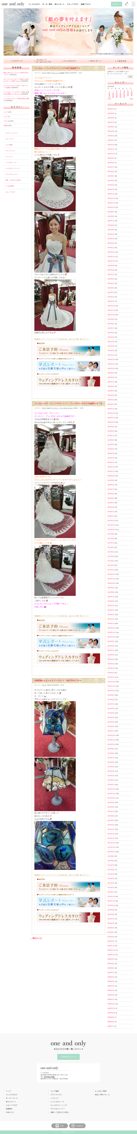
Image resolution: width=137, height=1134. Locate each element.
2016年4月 (110, 610)
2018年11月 (111, 471)
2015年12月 (111, 628)
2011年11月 (111, 847)
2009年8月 (110, 968)
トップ (8, 1091)
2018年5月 (110, 498)
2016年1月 (110, 623)
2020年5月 (110, 391)
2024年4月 (110, 180)
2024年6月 (110, 171)
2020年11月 (111, 364)
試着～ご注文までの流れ (13, 180)
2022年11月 (111, 256)
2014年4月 (110, 717)
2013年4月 (110, 771)
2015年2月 (110, 673)
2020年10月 (111, 368)
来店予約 (115, 4)
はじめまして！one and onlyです (43, 60)
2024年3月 (110, 185)
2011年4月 (110, 878)
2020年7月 (110, 382)
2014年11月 (111, 686)
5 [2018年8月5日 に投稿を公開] (131, 90)
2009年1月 (110, 999)
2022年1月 (110, 301)
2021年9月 (110, 319)
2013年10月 (111, 744)
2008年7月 (110, 1026)
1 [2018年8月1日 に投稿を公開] (116, 90)
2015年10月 (111, 637)
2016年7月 (110, 596)
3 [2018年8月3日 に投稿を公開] (124, 90)
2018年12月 (111, 467)
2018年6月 (110, 494)
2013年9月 (110, 749)
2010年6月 (110, 923)
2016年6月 (110, 601)
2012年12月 (111, 789)
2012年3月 (110, 829)
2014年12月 (111, 682)
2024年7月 (110, 167)
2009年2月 (110, 995)
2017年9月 (110, 534)
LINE (60, 1126)
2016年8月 (110, 592)
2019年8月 (110, 431)
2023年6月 (110, 225)
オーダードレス (11, 1098)
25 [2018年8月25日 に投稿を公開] (128, 95)
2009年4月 (110, 986)
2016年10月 (111, 583)
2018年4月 (110, 503)
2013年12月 (111, 735)
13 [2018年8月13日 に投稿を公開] (109, 93)
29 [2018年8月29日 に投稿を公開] (117, 97)
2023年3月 (110, 239)
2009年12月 (111, 950)
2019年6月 (110, 440)
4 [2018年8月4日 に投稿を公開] (127, 90)
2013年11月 (111, 740)
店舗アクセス (86, 4)
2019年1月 (110, 462)
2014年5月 (110, 713)
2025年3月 (110, 140)
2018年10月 (111, 476)
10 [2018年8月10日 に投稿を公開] (124, 92)
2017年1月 (110, 570)
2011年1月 (110, 892)
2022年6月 (110, 279)
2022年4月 (110, 288)
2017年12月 (111, 520)
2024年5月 (110, 176)
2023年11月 (111, 203)
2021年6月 (110, 332)
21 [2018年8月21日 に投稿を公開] (113, 95)
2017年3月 (110, 561)
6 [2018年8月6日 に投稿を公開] (109, 92)
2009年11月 (111, 954)
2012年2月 (110, 834)
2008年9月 (110, 1017)
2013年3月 (110, 775)
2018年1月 (110, 516)
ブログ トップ (17, 60)
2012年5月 (110, 820)
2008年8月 (110, 1022)
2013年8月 (110, 753)
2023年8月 (110, 216)
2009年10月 (111, 959)
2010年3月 (110, 937)
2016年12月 (111, 574)
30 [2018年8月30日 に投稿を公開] (120, 97)
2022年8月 (110, 270)
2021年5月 (110, 337)
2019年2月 (110, 458)
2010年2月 (110, 941)
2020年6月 (110, 386)
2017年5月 (110, 552)
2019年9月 (110, 426)
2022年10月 (111, 261)
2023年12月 (111, 198)
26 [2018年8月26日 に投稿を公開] (131, 95)
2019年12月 (111, 413)
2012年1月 (110, 838)
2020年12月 (111, 359)
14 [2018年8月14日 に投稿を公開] (113, 93)
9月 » (131, 99)
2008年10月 (111, 1013)
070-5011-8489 (49, 1077)
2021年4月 (110, 341)
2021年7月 (110, 328)
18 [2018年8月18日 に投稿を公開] (128, 93)
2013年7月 (110, 758)
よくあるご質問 (100, 1091)
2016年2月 (110, 619)
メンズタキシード (11, 162)
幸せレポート (59, 4)
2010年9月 (110, 910)
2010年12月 (111, 896)
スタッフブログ (72, 4)
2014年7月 (110, 704)
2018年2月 (110, 511)
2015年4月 (110, 664)
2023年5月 (110, 230)
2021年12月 (111, 306)
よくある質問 (9, 186)
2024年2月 (110, 189)
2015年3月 (110, 668)
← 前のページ (36, 938)
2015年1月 (110, 677)
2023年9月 (110, 212)
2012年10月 (111, 798)
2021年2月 (110, 350)
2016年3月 (110, 614)
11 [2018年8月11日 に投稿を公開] (128, 92)
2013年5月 (110, 767)
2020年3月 (110, 400)
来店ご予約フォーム (102, 1094)
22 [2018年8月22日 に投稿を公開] (117, 95)
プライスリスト (10, 151)
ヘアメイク (8, 156)
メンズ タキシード (57, 1101)
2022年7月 (110, 274)
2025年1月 (110, 149)
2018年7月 (110, 489)
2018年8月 (110, 485)
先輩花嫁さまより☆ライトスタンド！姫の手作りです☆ (58, 680)
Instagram (77, 1126)
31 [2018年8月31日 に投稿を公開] (124, 97)
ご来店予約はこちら (68, 1056)
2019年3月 (110, 453)
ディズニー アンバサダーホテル (62, 408)
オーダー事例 (47, 4)
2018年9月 (110, 480)
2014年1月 (110, 731)
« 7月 (109, 99)
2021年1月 (110, 355)
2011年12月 (111, 843)
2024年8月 (110, 162)
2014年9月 (110, 695)
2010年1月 (110, 946)
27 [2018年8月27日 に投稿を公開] (109, 97)
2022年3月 (110, 292)
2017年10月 (111, 529)
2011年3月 (110, 883)
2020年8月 (110, 377)
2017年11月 (111, 525)
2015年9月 (110, 641)
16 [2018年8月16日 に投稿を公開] (120, 93)
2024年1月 (110, 194)
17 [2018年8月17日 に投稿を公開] (124, 93)
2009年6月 (110, 977)
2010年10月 (111, 905)
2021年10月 (111, 315)
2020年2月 (110, 404)
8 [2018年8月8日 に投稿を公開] (116, 92)
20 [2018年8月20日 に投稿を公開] (109, 95)
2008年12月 (111, 1004)
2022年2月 (110, 297)
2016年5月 (110, 605)
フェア (6, 116)
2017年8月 (110, 538)
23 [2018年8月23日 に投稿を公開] (120, 95)
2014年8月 (110, 699)
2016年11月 (111, 579)
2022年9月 (110, 265)
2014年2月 (110, 726)
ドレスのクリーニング (12, 168)
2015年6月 (110, 655)
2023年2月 (110, 243)
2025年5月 (110, 131)
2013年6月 (110, 762)
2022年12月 (111, 252)
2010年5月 (110, 928)
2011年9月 (110, 856)
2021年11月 (111, 310)
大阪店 (6, 125)
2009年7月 (110, 972)
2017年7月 (110, 543)
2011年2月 (110, 887)
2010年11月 (111, 901)
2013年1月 (110, 784)
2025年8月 (110, 118)
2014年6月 (110, 708)
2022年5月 (110, 283)
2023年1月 (110, 247)
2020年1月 (110, 409)
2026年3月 (110, 109)
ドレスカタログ (34, 4)
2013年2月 (110, 780)
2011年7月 (110, 865)
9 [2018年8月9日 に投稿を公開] (120, 92)
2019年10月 (111, 422)
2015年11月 (111, 632)
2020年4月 (110, 395)
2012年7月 (110, 811)
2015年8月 (110, 646)
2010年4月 (110, 932)
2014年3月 (110, 722)
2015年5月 (110, 659)
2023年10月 (111, 207)
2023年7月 (110, 221)
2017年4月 (110, 556)
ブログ (6, 121)
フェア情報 (8, 145)
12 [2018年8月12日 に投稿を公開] (131, 92)
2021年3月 (110, 346)
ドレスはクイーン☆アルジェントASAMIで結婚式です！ (58, 68)
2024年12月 (111, 153)
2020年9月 (110, 373)
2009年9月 (110, 963)
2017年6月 (110, 547)
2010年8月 (110, 914)
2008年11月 (111, 1008)
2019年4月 (110, 449)
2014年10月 (111, 690)
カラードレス (9, 139)
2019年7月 (110, 435)
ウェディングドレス (11, 133)
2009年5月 (110, 981)
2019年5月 (110, 444)
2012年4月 (110, 825)
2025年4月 (110, 136)
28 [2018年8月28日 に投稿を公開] (113, 97)
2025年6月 (110, 127)
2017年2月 (110, 565)
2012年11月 (111, 793)
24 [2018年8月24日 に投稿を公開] (124, 95)
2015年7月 (110, 650)
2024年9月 (110, 158)
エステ (6, 112)
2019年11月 (111, 418)
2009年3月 (110, 990)
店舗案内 (9, 1109)
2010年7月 (110, 919)
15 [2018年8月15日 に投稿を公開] (117, 93)
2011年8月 (110, 861)
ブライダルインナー (11, 174)
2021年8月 (110, 324)
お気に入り (10, 1112)
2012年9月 (110, 802)
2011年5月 (110, 874)
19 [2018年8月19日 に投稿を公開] (131, 93)
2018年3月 (110, 507)
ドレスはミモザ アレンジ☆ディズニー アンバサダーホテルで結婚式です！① (68, 403)
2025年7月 (110, 122)
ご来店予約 (120, 60)
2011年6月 (110, 869)
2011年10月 (111, 852)
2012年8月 (110, 807)
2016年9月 (110, 588)
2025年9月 (110, 113)
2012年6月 (110, 816)
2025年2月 (110, 145)
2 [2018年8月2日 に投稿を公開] (120, 90)
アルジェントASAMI (57, 73)
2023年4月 (110, 234)
